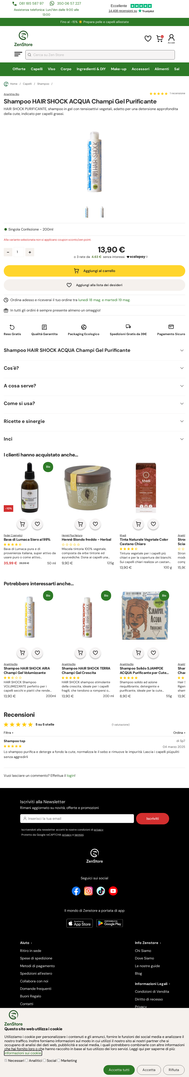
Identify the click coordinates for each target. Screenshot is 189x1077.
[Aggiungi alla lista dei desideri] (37, 523)
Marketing (67, 1060)
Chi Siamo (143, 950)
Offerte (19, 69)
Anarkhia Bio (11, 94)
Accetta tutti (119, 1070)
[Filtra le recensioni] (20, 732)
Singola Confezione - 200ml (30, 229)
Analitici (34, 1060)
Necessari (14, 1060)
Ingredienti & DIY (91, 69)
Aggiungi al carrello (99, 270)
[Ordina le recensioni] (163, 732)
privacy (98, 829)
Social (50, 1060)
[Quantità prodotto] (19, 252)
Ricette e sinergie (24, 421)
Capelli (37, 69)
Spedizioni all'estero (36, 973)
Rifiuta (174, 1070)
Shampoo (43, 84)
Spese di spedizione (36, 958)
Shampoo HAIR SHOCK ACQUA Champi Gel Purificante (67, 350)
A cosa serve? (20, 386)
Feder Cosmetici (13, 535)
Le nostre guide (147, 966)
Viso (51, 69)
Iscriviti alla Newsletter (94, 805)
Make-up (118, 69)
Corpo (66, 69)
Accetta (148, 1070)
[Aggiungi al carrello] (22, 523)
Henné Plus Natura (72, 535)
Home (10, 84)
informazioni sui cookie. (23, 1053)
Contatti (26, 1004)
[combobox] (100, 55)
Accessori (140, 69)
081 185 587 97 (31, 3)
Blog (138, 973)
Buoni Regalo (30, 996)
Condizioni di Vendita (152, 991)
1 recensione (177, 93)
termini (79, 835)
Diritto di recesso (149, 999)
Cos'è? (11, 368)
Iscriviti (152, 818)
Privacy (141, 1006)
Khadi (123, 535)
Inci (8, 439)
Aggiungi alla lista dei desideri (99, 285)
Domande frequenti (35, 988)
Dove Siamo (144, 958)
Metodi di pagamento (37, 966)
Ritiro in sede (30, 950)
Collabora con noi (34, 981)
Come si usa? (19, 403)
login (71, 775)
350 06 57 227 (69, 3)
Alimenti (162, 69)
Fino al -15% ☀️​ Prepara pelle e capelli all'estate (94, 22)
